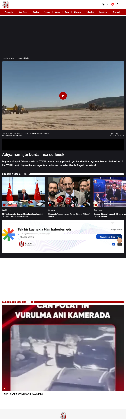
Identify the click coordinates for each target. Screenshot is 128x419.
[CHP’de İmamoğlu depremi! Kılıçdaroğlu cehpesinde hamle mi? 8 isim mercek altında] (23, 197)
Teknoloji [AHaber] (90, 12)
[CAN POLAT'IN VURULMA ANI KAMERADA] (63, 351)
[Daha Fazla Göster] (122, 134)
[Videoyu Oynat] (63, 96)
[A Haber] (5, 4)
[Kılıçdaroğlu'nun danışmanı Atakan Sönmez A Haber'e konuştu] (69, 197)
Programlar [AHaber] (9, 12)
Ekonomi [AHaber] (77, 12)
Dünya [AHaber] (57, 12)
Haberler (5, 58)
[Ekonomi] (94, 4)
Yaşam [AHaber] (47, 12)
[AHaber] (106, 4)
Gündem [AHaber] (35, 12)
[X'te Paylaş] (112, 134)
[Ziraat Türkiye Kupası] (112, 4)
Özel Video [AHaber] (23, 12)
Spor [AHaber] (67, 12)
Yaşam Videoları (23, 58)
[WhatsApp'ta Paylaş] (117, 134)
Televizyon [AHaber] (103, 12)
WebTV (13, 58)
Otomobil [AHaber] (116, 12)
